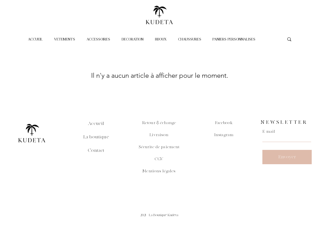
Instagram (224, 135)
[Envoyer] (287, 157)
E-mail (268, 132)
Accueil (96, 123)
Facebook (224, 123)
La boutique (96, 136)
